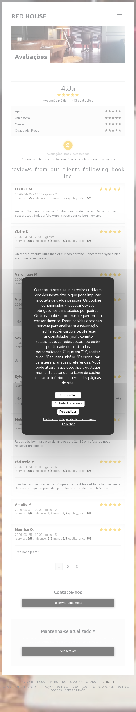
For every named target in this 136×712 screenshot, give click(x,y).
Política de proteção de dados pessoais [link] (69, 419)
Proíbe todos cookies (68, 403)
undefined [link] (68, 424)
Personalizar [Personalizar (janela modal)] (67, 412)
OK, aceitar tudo (67, 395)
